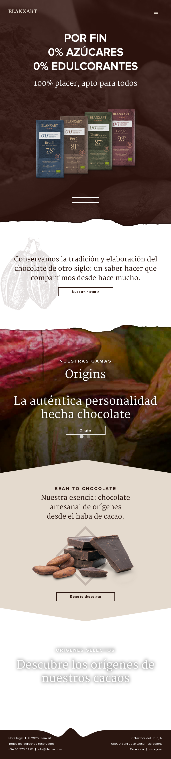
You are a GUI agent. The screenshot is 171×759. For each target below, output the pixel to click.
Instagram (156, 749)
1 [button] (82, 437)
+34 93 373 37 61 (20, 749)
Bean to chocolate (85, 596)
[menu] (156, 12)
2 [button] (89, 437)
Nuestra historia (85, 292)
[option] (85, 117)
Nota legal (15, 738)
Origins (85, 430)
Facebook (137, 749)
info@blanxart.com (50, 749)
